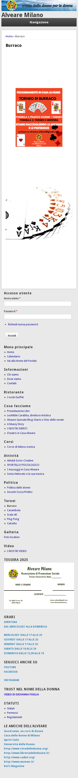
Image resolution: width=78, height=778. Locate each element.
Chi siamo (13, 374)
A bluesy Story (15, 424)
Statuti (11, 708)
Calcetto (12, 523)
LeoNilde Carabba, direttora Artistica (29, 415)
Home (9, 36)
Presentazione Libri (18, 411)
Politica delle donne (18, 487)
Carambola (13, 510)
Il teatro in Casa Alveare (21, 433)
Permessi (12, 712)
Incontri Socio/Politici (19, 491)
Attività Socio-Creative (20, 460)
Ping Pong (13, 519)
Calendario (13, 356)
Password (10, 311)
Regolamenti (14, 717)
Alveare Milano (22, 15)
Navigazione (39, 22)
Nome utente (12, 298)
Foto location (12, 537)
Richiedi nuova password (23, 324)
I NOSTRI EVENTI (17, 428)
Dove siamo (14, 378)
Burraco (12, 505)
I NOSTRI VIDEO (17, 551)
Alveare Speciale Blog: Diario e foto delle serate (35, 419)
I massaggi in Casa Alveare (23, 469)
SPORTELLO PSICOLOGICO (23, 464)
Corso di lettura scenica (21, 446)
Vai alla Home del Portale (22, 360)
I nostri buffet (15, 397)
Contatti (11, 383)
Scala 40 (12, 514)
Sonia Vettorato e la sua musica (25, 473)
